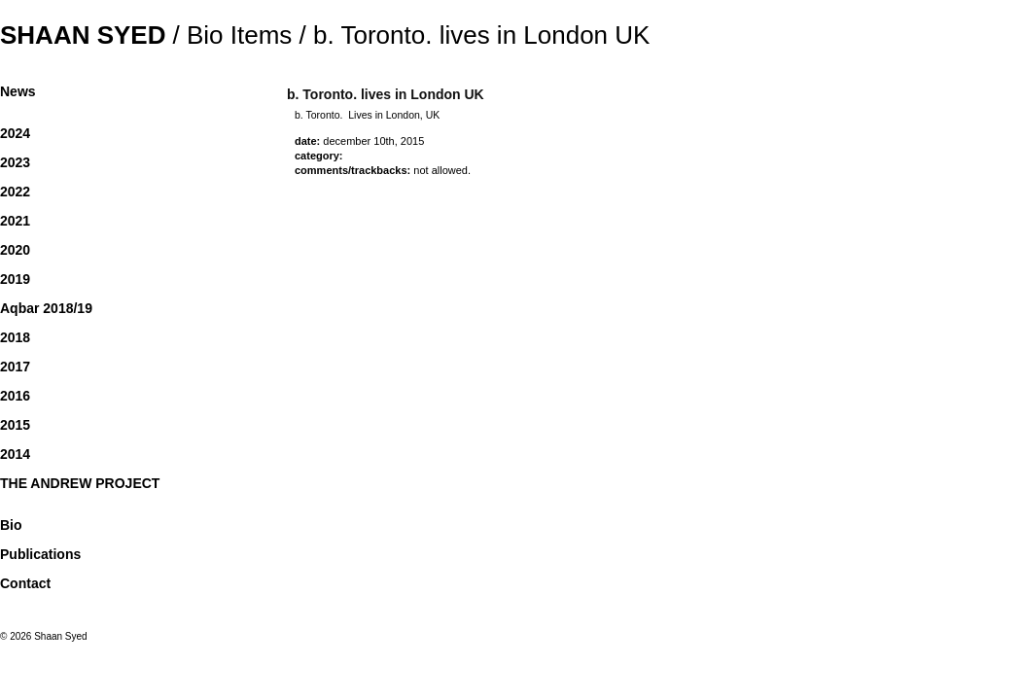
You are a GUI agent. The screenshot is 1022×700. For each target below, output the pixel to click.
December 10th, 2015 (373, 141)
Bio (11, 525)
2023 (15, 162)
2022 (15, 191)
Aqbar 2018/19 (46, 308)
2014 (15, 454)
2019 (15, 279)
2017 (15, 366)
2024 (15, 133)
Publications (40, 554)
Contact (25, 583)
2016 (15, 395)
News (18, 91)
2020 (15, 250)
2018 (15, 337)
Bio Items (239, 35)
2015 (15, 425)
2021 (15, 220)
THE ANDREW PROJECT (79, 483)
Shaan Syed (82, 35)
